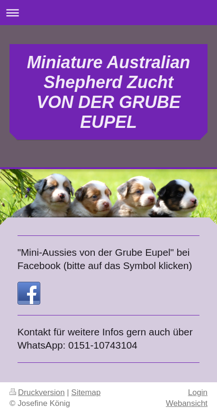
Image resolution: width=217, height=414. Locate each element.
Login (198, 392)
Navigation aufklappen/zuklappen (108, 12)
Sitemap (85, 392)
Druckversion (37, 392)
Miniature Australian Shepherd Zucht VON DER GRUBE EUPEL (108, 92)
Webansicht (187, 403)
